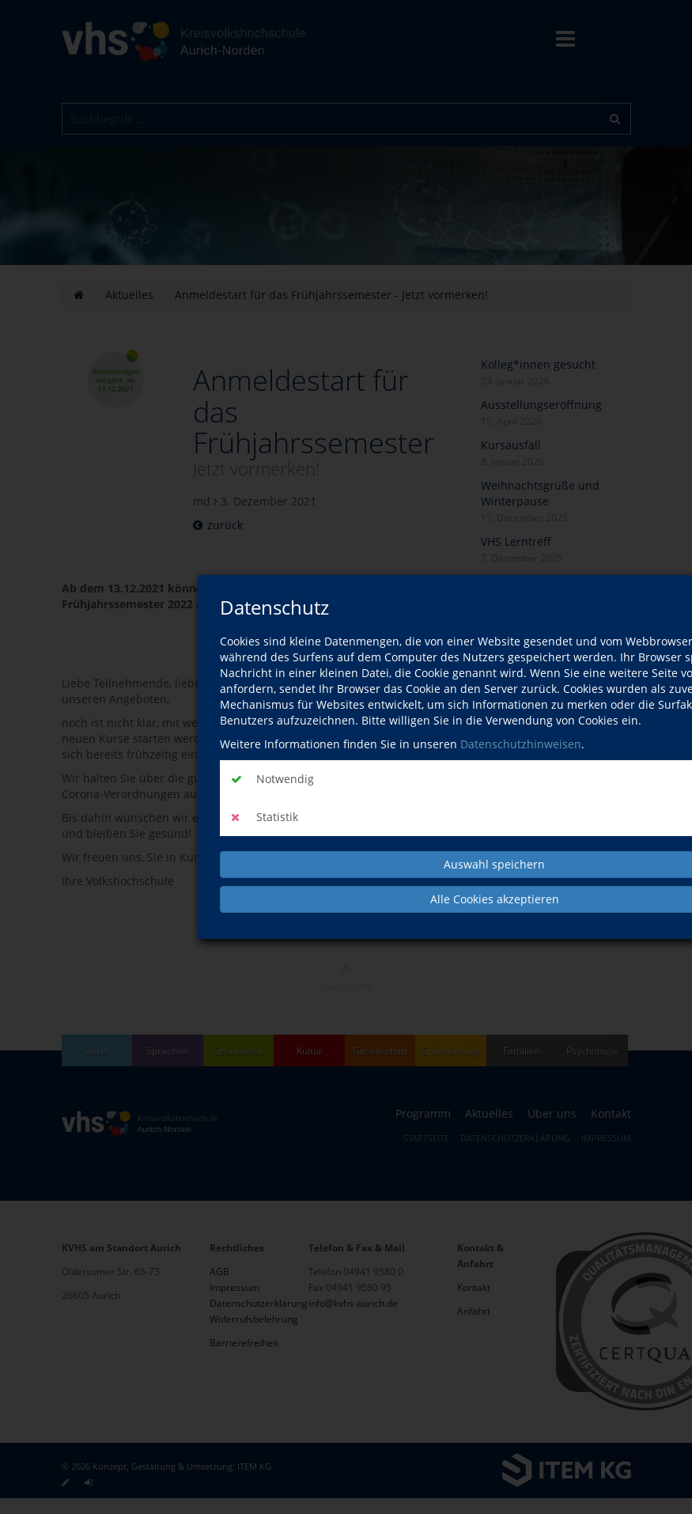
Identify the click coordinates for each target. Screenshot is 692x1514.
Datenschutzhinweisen (520, 743)
